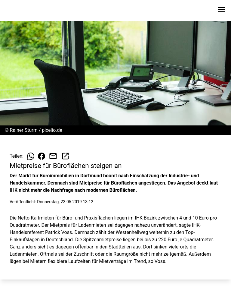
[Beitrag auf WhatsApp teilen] (30, 156)
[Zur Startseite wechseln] (19, 10)
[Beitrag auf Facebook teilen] (41, 156)
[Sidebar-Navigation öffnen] (221, 11)
